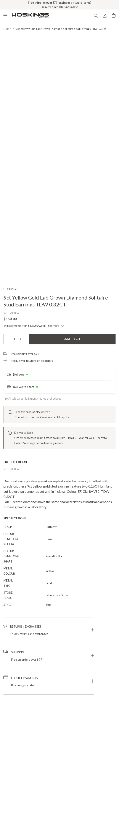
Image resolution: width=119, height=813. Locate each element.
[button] (48, 630)
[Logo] (30, 15)
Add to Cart (72, 339)
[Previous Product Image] (10, 96)
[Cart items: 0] (114, 15)
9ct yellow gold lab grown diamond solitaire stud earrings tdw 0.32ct (61, 28)
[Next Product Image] (109, 96)
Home (7, 28)
